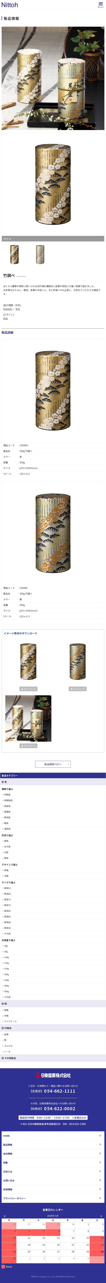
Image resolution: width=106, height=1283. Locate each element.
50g (5, 951)
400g (6, 985)
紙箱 (5, 1010)
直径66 (7, 893)
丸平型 (7, 846)
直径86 (7, 916)
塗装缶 (7, 805)
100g (6, 957)
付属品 (6, 1028)
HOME (6, 1135)
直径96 (7, 927)
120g (6, 962)
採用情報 (7, 1189)
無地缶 (7, 817)
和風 (5, 318)
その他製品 (9, 1058)
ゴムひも (8, 1045)
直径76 (7, 905)
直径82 (7, 910)
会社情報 (7, 1153)
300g (6, 979)
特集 (5, 1162)
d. (74, 1276)
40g (5, 945)
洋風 (5, 875)
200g (6, 974)
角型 (5, 858)
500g (6, 991)
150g (6, 968)
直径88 (7, 922)
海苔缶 (7, 828)
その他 (7, 933)
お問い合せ (9, 1180)
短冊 (5, 1034)
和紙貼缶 (7, 309)
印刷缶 (7, 794)
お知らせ (7, 1171)
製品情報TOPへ (53, 764)
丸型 (5, 852)
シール (7, 1051)
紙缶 (5, 823)
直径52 (7, 888)
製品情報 (7, 1144)
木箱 (5, 1015)
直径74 (7, 899)
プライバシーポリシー (14, 1198)
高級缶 (7, 811)
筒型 (18, 309)
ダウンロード (28, 689)
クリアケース (10, 1021)
